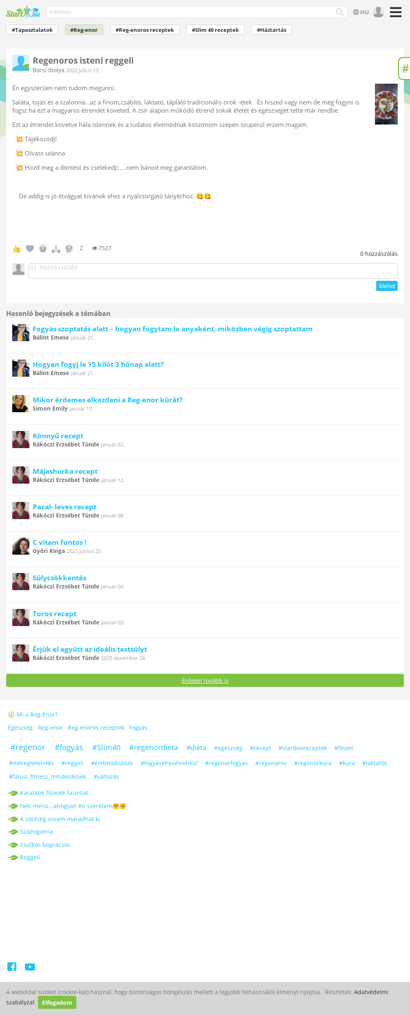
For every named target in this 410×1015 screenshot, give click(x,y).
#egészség (228, 750)
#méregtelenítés (31, 765)
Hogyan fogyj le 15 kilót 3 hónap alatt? (98, 366)
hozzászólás (379, 254)
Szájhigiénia (36, 834)
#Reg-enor (84, 30)
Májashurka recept (65, 473)
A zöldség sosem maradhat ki (60, 821)
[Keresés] (340, 12)
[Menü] (394, 15)
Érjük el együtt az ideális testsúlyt (90, 651)
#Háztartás (271, 30)
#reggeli (72, 765)
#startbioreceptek (303, 750)
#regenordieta (153, 750)
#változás (106, 779)
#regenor (27, 749)
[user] (377, 12)
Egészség (20, 730)
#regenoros (271, 765)
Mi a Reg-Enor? (33, 717)
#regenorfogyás (226, 765)
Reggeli (30, 860)
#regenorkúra (313, 765)
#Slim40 (106, 750)
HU (360, 12)
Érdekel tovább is (205, 683)
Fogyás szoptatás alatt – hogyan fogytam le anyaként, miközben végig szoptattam (173, 331)
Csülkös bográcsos (45, 847)
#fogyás (69, 749)
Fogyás (138, 730)
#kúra (347, 765)
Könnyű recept (58, 438)
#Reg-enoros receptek (145, 30)
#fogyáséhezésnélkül (169, 765)
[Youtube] (30, 971)
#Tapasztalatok (32, 30)
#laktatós (374, 765)
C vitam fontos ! (60, 544)
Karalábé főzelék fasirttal (54, 795)
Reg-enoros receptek (96, 730)
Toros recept (54, 616)
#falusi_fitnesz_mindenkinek (47, 779)
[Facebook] (12, 971)
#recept (260, 750)
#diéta (196, 750)
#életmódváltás (112, 765)
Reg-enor (50, 730)
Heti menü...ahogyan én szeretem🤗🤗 (73, 808)
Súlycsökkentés (59, 580)
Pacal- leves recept (64, 509)
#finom (344, 750)
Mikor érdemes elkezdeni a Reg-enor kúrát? (108, 402)
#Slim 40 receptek (215, 30)
